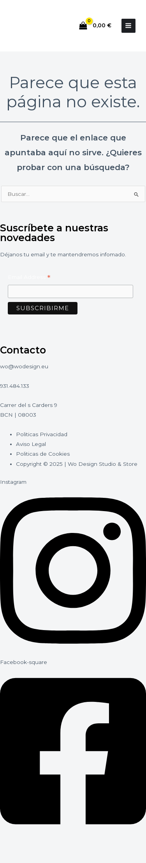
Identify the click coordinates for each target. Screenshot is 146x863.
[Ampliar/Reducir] (13, 845)
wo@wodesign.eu (24, 366)
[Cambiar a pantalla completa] (42, 845)
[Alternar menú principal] (128, 26)
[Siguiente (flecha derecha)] (42, 857)
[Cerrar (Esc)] (100, 845)
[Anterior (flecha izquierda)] (13, 857)
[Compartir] (71, 845)
